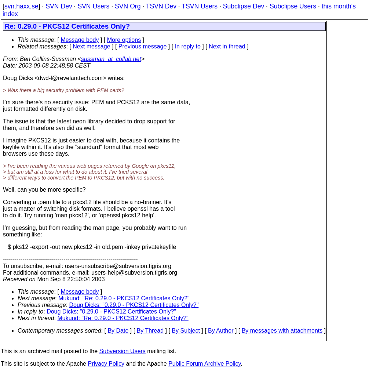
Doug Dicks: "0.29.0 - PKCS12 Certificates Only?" (134, 305)
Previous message (142, 46)
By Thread (150, 330)
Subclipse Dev (243, 6)
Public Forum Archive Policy (204, 364)
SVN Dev (58, 6)
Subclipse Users (293, 6)
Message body (80, 40)
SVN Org (127, 6)
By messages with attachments (282, 330)
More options (124, 40)
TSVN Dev (161, 6)
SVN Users (93, 6)
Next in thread (227, 46)
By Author (220, 330)
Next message (91, 46)
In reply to (188, 46)
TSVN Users (200, 6)
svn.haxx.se (21, 6)
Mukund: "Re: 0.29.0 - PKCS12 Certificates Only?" (123, 298)
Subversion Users (122, 351)
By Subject (186, 330)
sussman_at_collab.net (111, 59)
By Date (117, 330)
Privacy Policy (106, 364)
